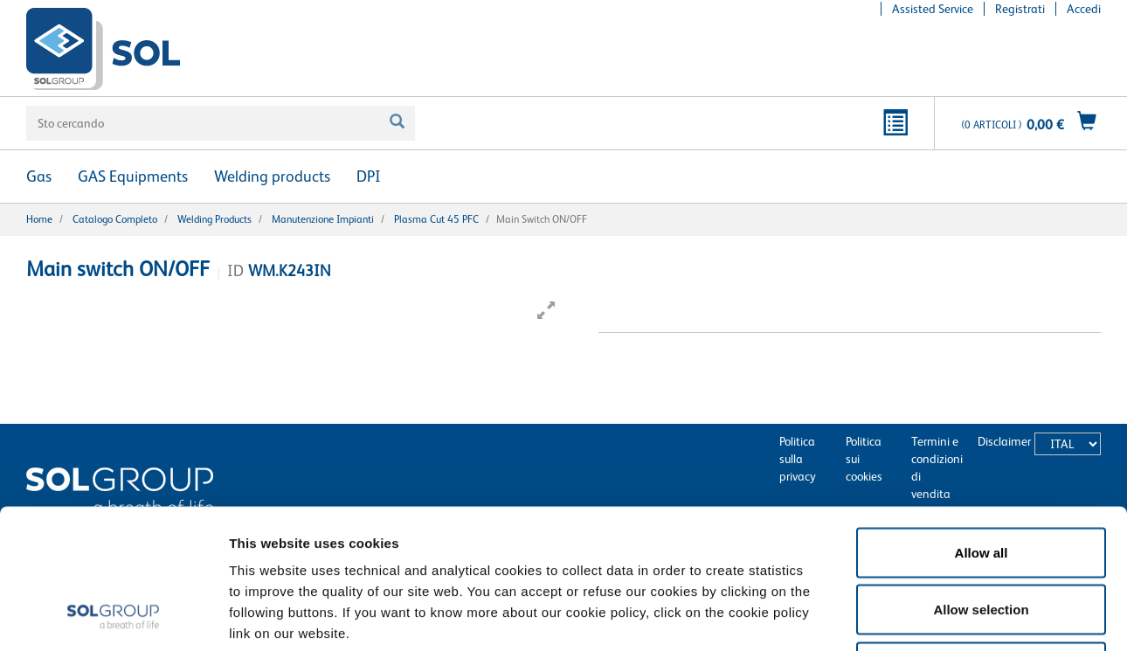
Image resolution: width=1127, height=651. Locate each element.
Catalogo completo (115, 219)
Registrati (1020, 9)
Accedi (1084, 9)
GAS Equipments (133, 176)
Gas (39, 176)
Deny (981, 536)
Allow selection (980, 479)
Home (39, 219)
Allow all (981, 421)
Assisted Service (932, 9)
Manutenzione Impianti (323, 219)
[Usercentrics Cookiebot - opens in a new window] (113, 617)
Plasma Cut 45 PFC (436, 219)
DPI (368, 176)
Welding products (272, 176)
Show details (908, 616)
